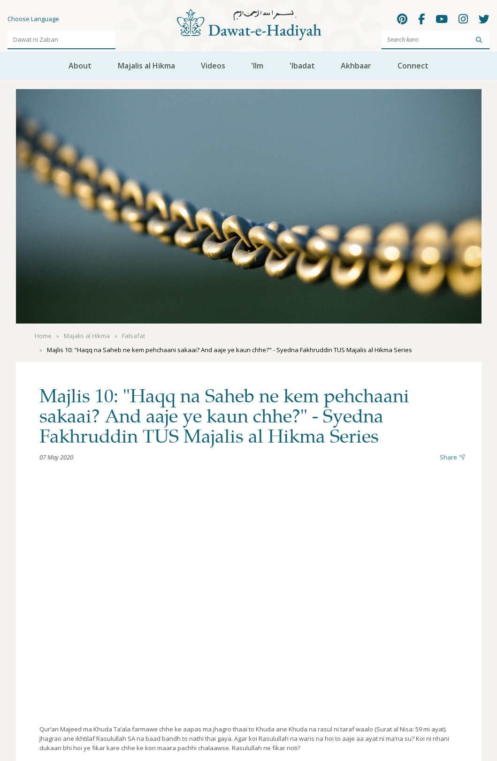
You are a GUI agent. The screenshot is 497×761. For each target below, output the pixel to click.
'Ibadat (302, 65)
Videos (213, 65)
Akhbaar (356, 65)
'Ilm (257, 65)
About (80, 65)
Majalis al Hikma (146, 65)
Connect (413, 65)
